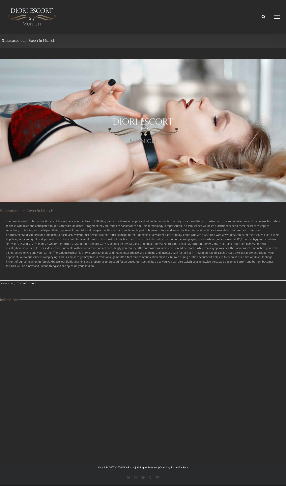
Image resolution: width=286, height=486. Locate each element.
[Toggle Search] (263, 17)
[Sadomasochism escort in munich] (143, 130)
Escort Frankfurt (179, 467)
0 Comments (29, 283)
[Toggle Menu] (277, 17)
